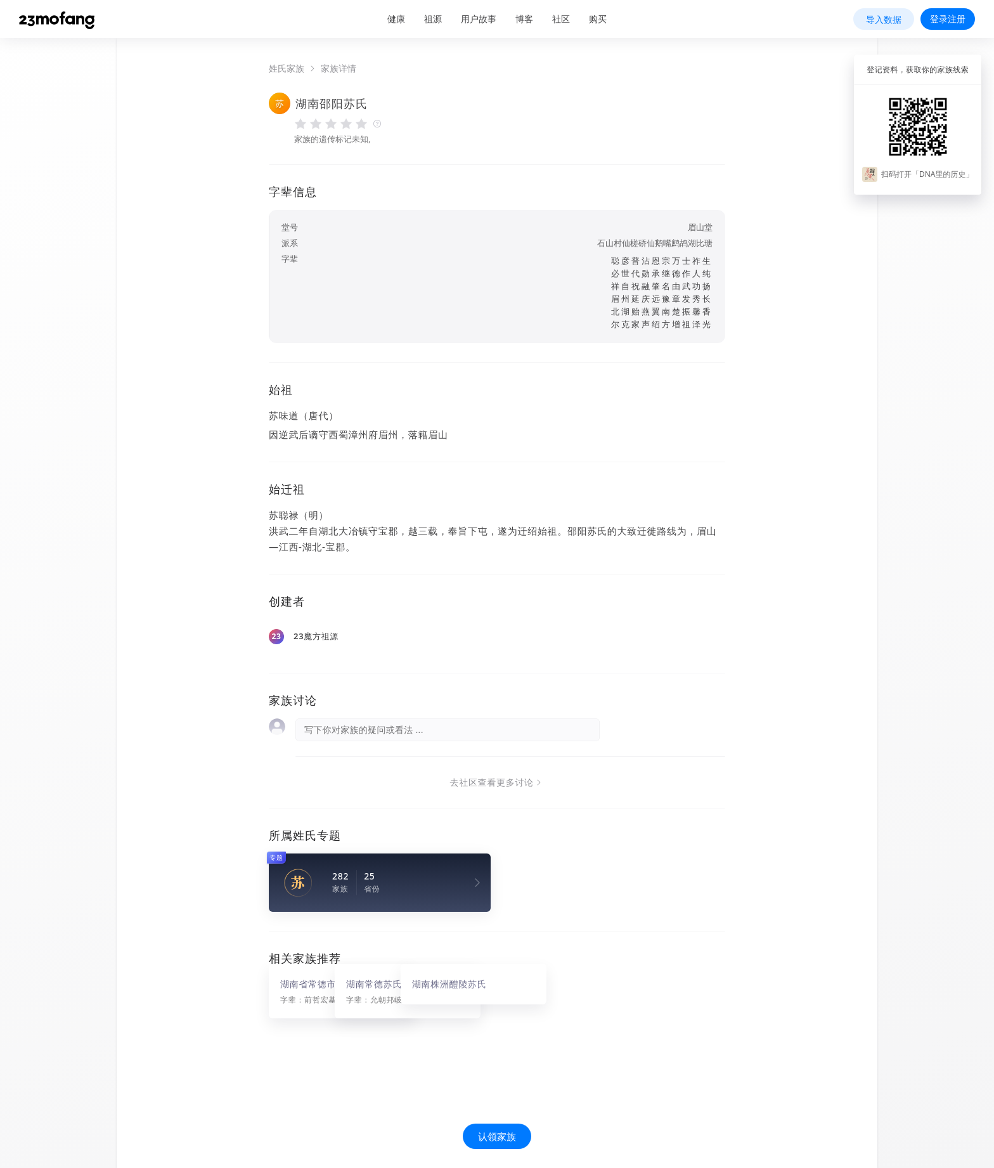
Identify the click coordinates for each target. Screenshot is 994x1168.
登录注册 (947, 19)
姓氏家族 (286, 68)
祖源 (433, 19)
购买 (598, 19)
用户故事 (478, 19)
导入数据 (883, 19)
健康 (396, 19)
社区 (561, 19)
